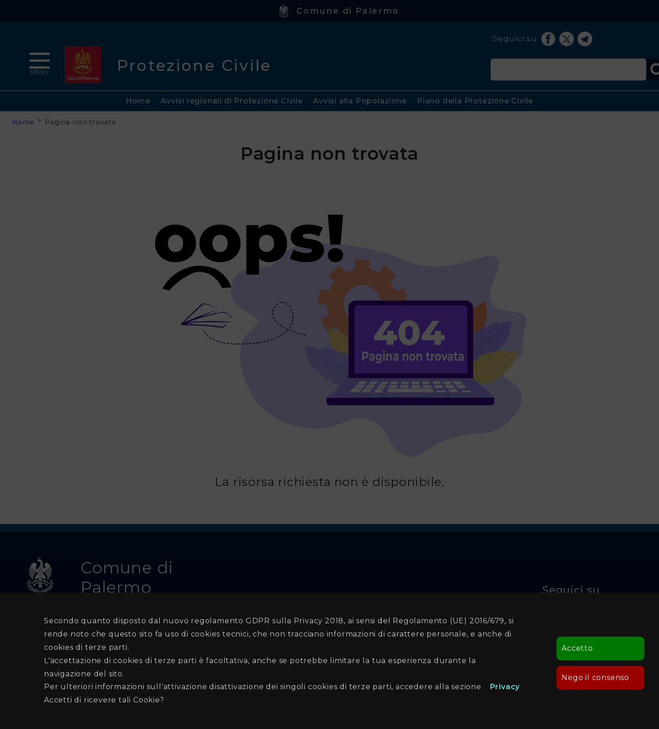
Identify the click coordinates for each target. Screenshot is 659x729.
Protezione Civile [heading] (194, 65)
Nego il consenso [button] (595, 677)
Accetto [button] (577, 648)
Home (138, 101)
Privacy (505, 686)
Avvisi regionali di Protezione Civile (232, 101)
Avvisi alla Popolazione (359, 101)
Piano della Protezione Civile (475, 101)
